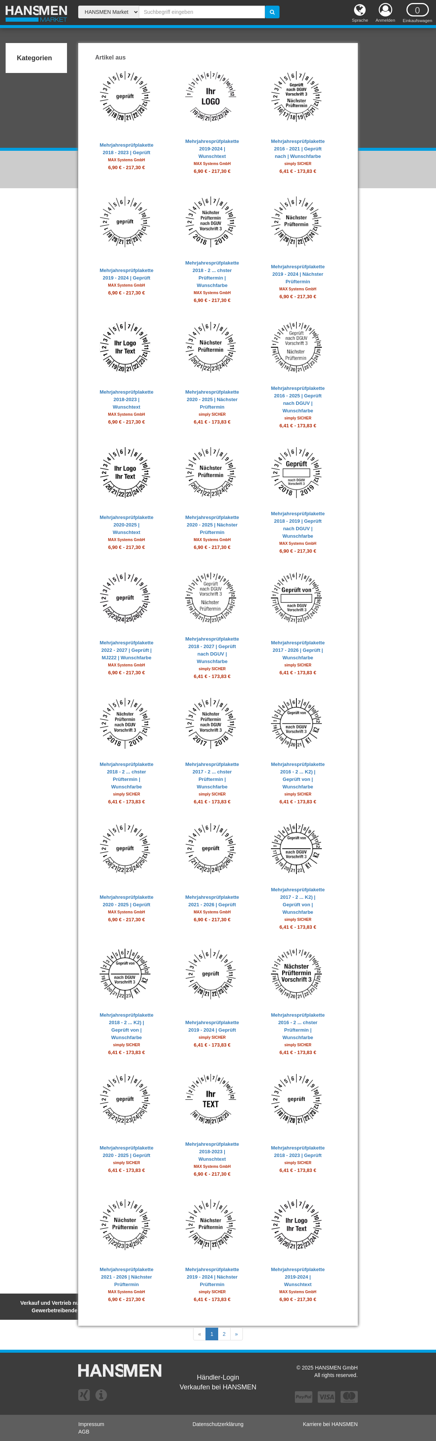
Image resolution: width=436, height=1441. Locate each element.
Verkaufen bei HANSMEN (218, 1387)
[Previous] (199, 1334)
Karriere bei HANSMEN (330, 1424)
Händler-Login (218, 1377)
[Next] (236, 1334)
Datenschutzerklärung (217, 1424)
